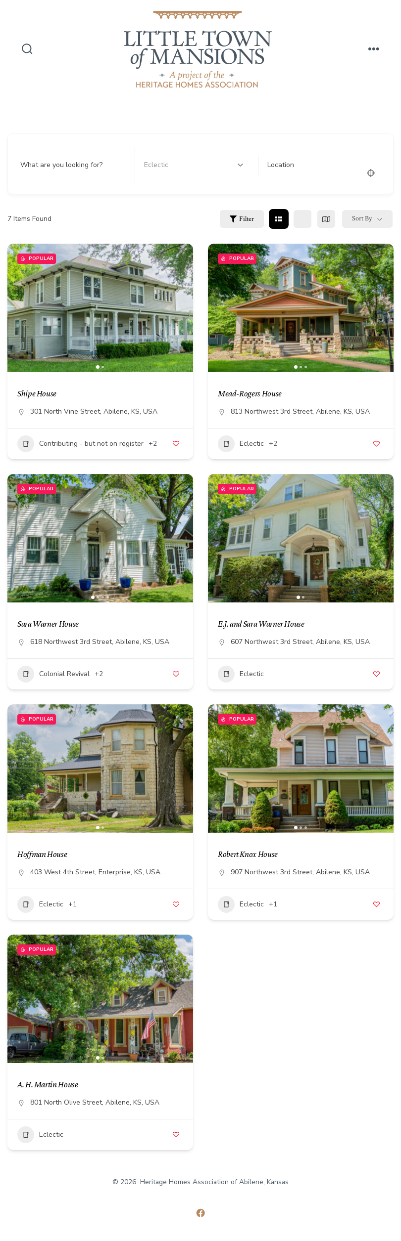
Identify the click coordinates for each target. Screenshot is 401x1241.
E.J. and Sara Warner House (261, 624)
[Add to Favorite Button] (175, 443)
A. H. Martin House (47, 1084)
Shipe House (36, 393)
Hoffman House (42, 854)
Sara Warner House (48, 624)
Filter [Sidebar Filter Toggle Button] (242, 218)
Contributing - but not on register (80, 443)
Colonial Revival (53, 674)
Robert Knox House (248, 854)
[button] (98, 367)
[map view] (326, 219)
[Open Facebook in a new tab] (200, 1213)
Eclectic (241, 443)
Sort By (362, 218)
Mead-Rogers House (250, 393)
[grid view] (279, 219)
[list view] (302, 219)
